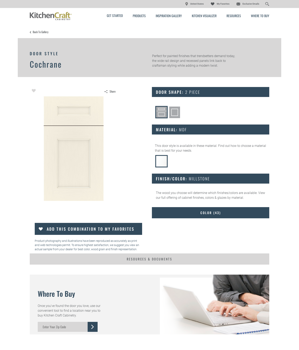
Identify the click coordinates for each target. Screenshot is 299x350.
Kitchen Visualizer (204, 15)
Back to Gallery (40, 32)
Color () (210, 212)
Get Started (115, 15)
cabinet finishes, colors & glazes (204, 198)
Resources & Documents (149, 259)
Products (139, 15)
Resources (234, 15)
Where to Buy (260, 15)
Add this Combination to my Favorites (90, 229)
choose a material (253, 146)
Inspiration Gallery (169, 15)
